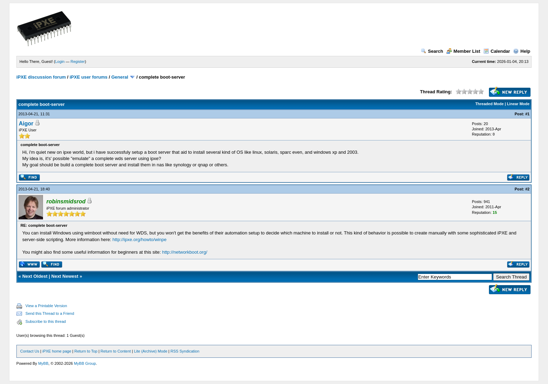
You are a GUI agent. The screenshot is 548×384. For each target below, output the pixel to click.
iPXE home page (56, 351)
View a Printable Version (46, 306)
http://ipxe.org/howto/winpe (140, 239)
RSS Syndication (185, 351)
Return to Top (86, 351)
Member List (463, 51)
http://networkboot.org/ (184, 252)
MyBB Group (85, 363)
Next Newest (64, 276)
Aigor (26, 123)
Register (78, 61)
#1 (527, 114)
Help (521, 51)
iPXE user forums (88, 77)
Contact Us (29, 351)
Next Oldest (35, 276)
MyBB (43, 363)
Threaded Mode (489, 104)
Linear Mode (518, 104)
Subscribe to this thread (46, 321)
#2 (527, 189)
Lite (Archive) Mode (150, 351)
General (119, 77)
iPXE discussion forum (41, 77)
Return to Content (116, 351)
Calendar (496, 51)
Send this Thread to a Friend (50, 313)
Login (60, 61)
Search (432, 51)
